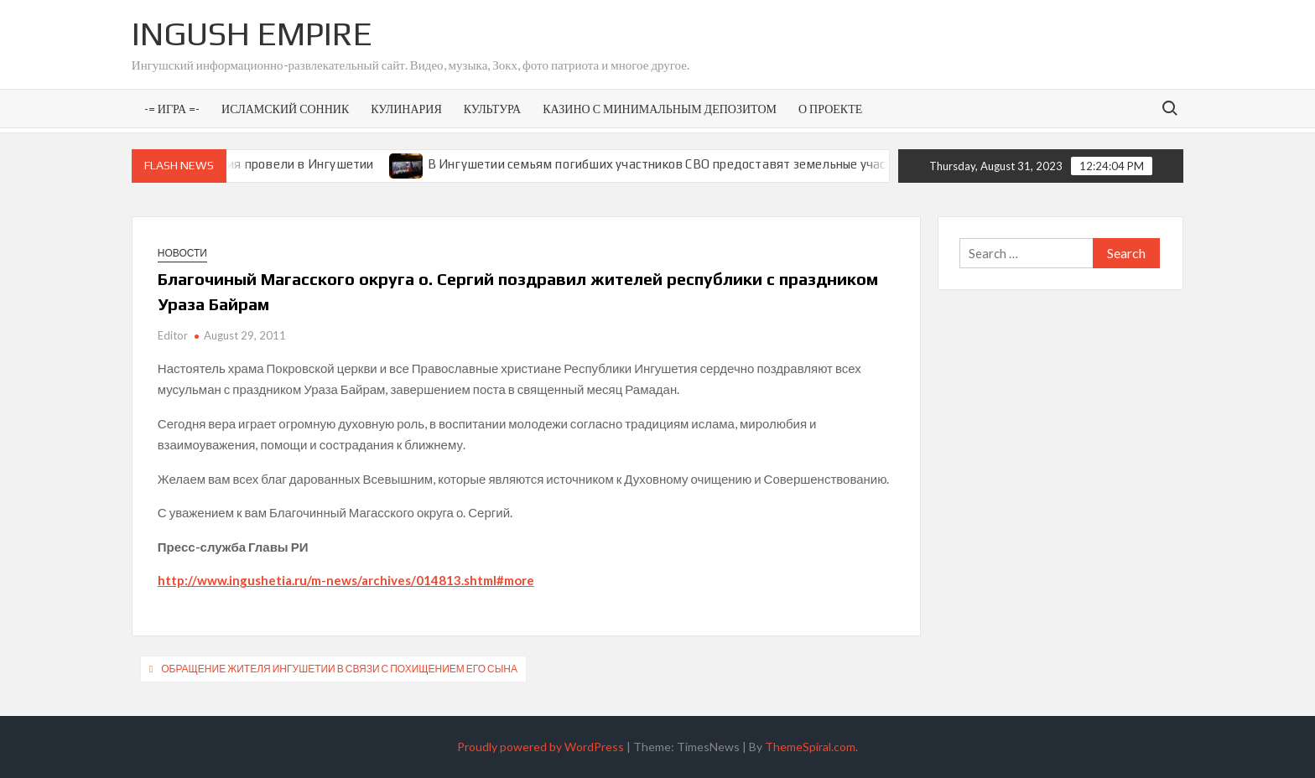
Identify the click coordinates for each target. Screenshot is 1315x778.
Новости (182, 252)
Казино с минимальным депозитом (660, 108)
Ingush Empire (252, 33)
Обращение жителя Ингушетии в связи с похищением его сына (339, 668)
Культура (492, 108)
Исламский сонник (285, 108)
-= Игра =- (172, 108)
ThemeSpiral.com (810, 746)
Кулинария (406, 108)
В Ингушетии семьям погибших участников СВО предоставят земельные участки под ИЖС (706, 164)
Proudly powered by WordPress (540, 746)
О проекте (830, 108)
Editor (173, 335)
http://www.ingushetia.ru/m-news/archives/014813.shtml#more (346, 580)
